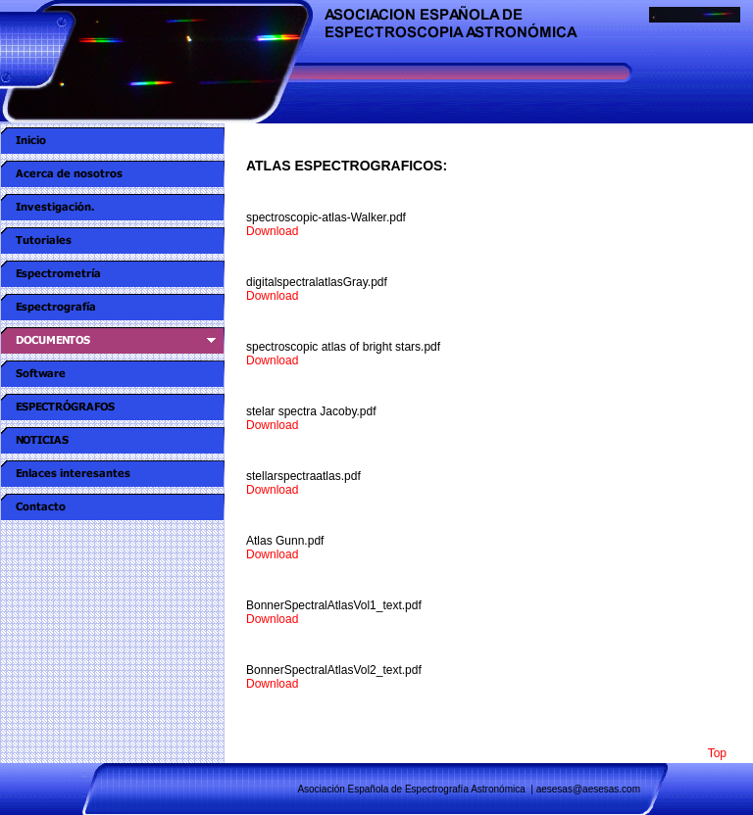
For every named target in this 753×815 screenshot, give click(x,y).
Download (272, 231)
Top (717, 753)
